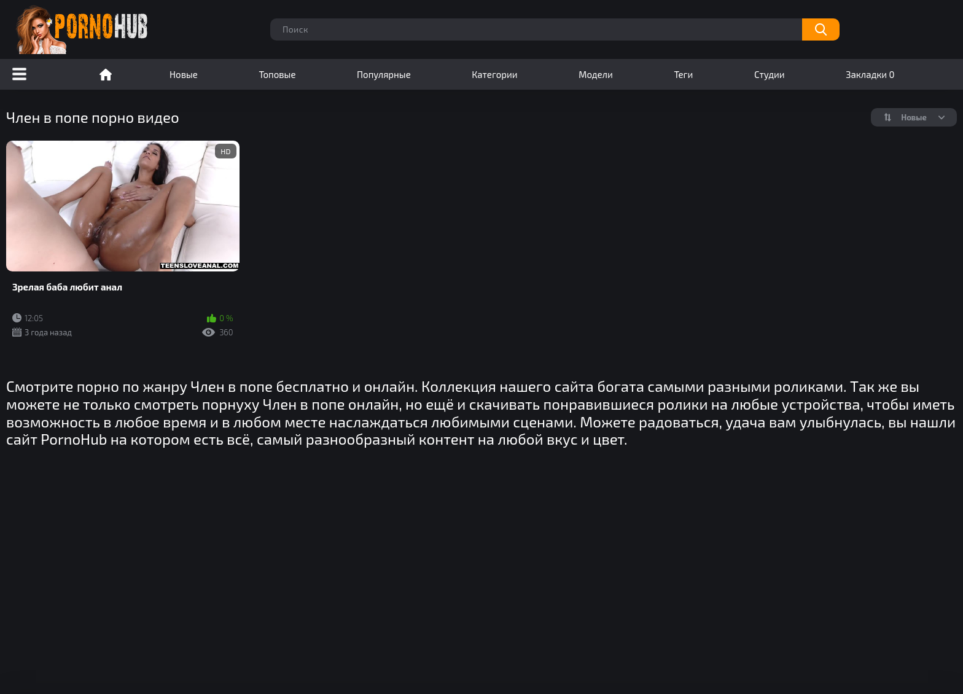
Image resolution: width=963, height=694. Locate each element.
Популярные (384, 74)
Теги (683, 74)
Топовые (277, 74)
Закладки (870, 74)
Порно (105, 74)
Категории (494, 74)
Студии (769, 74)
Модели (596, 74)
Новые (184, 74)
